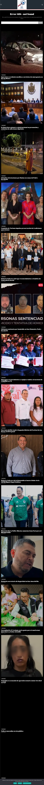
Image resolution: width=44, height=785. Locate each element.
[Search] (40, 23)
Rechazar (20, 783)
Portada (3, 125)
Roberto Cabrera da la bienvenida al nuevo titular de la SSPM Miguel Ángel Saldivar (20, 481)
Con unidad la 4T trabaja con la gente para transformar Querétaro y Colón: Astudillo (20, 631)
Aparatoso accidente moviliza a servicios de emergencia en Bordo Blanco (22, 77)
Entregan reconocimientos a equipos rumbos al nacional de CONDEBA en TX (21, 380)
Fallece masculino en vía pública (12, 731)
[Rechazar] (42, 782)
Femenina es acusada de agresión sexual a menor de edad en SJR (21, 681)
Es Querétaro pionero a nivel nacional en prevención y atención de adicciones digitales (19, 128)
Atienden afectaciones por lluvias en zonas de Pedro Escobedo (19, 178)
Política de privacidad (27, 783)
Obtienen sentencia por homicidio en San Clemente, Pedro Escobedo (21, 330)
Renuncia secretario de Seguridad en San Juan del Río (20, 581)
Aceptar (15, 783)
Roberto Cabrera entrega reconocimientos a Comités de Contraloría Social (21, 279)
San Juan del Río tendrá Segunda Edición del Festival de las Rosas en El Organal (21, 430)
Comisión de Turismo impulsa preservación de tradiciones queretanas (21, 229)
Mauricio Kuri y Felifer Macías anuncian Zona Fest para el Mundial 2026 (21, 531)
